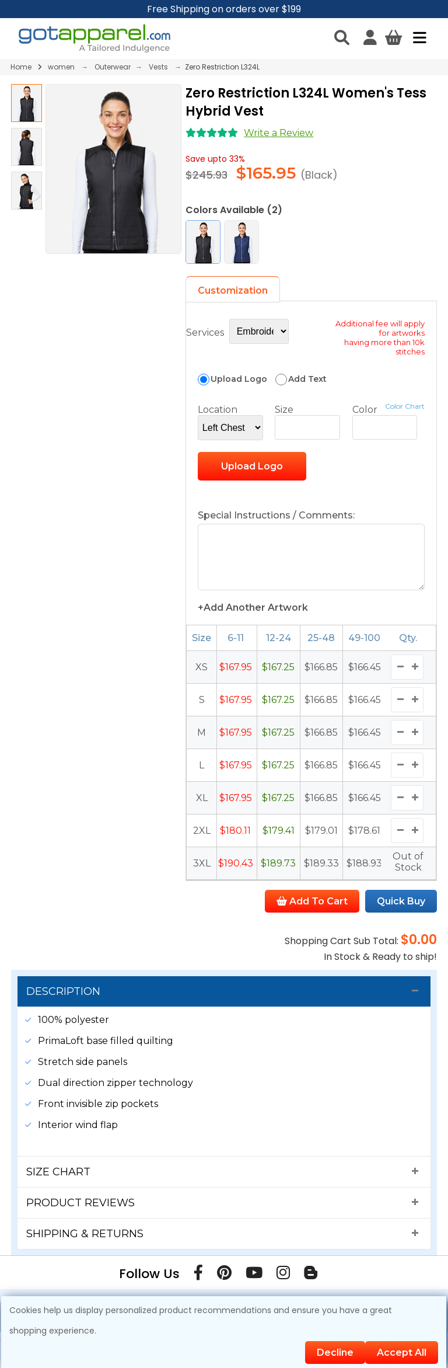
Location (217, 409)
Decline (335, 1352)
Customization (233, 290)
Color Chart (405, 406)
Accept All (401, 1352)
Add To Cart (312, 910)
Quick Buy (401, 910)
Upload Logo (252, 466)
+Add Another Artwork (253, 616)
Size (284, 409)
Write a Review (278, 132)
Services (205, 332)
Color (364, 409)
